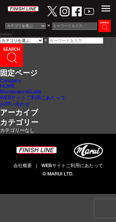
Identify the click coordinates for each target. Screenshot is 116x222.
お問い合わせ (15, 104)
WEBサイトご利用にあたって (33, 97)
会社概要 (22, 166)
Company (10, 80)
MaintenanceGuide (20, 91)
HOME (7, 86)
